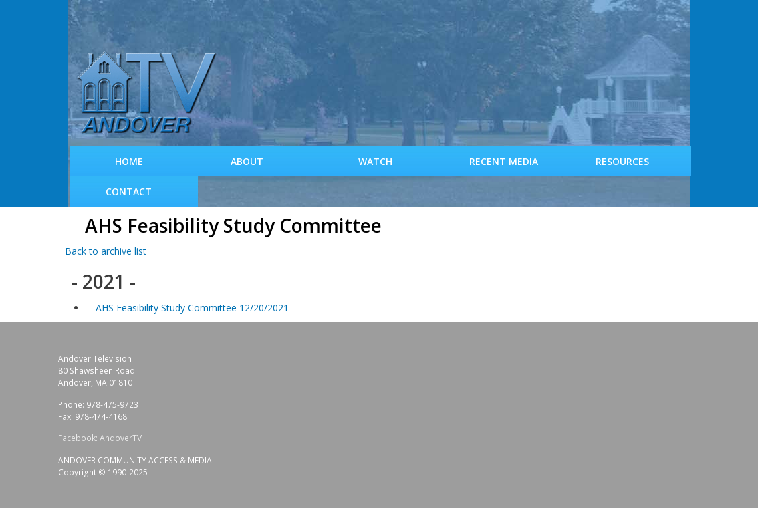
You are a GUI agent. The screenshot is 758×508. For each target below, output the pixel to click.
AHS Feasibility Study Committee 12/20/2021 (192, 307)
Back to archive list (105, 251)
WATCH (375, 161)
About (247, 161)
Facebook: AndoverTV (100, 438)
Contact (129, 191)
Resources (622, 161)
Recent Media (503, 161)
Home (129, 161)
